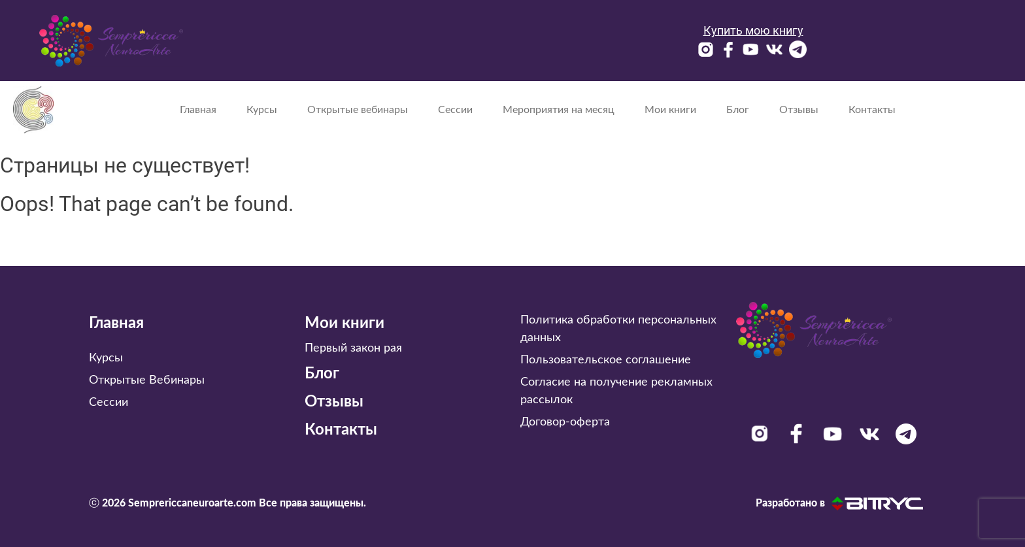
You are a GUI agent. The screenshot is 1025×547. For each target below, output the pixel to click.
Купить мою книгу (753, 30)
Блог (737, 110)
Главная (198, 110)
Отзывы (798, 110)
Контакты (872, 110)
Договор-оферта (565, 422)
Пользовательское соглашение (605, 360)
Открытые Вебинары (147, 380)
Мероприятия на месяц (558, 110)
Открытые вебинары (357, 110)
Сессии (455, 110)
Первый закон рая (353, 348)
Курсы (261, 110)
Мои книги (670, 110)
